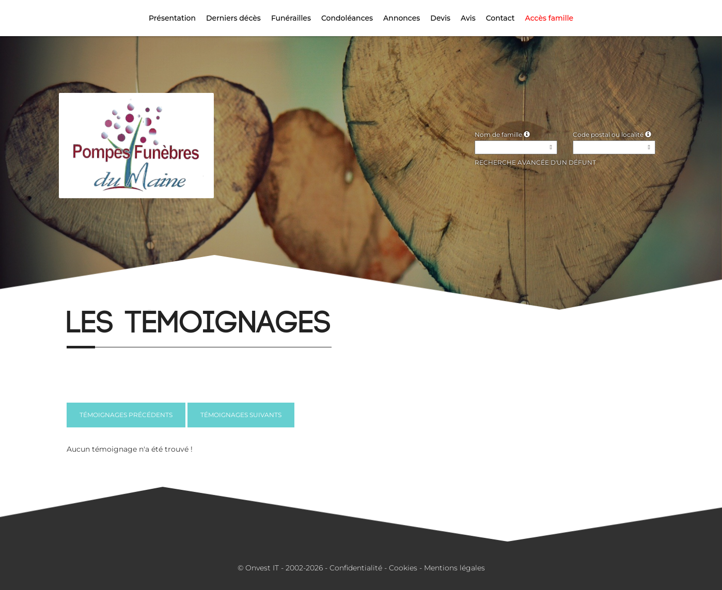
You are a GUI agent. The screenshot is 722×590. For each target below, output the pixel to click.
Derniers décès (233, 18)
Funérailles (291, 18)
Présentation (172, 18)
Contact (500, 18)
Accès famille (549, 18)
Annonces (401, 18)
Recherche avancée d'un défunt (535, 162)
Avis (468, 18)
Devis (440, 18)
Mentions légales (454, 567)
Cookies (403, 567)
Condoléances (347, 18)
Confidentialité (355, 567)
